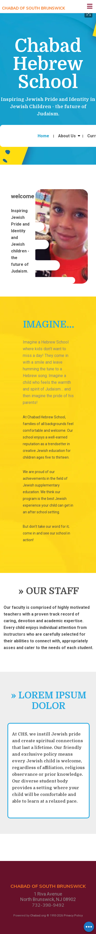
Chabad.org (38, 915)
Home (43, 136)
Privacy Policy (73, 915)
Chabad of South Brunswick (33, 8)
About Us (67, 136)
